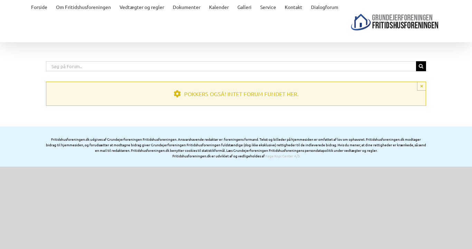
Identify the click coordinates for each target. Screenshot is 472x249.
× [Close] (421, 100)
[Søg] (421, 80)
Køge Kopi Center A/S (282, 169)
